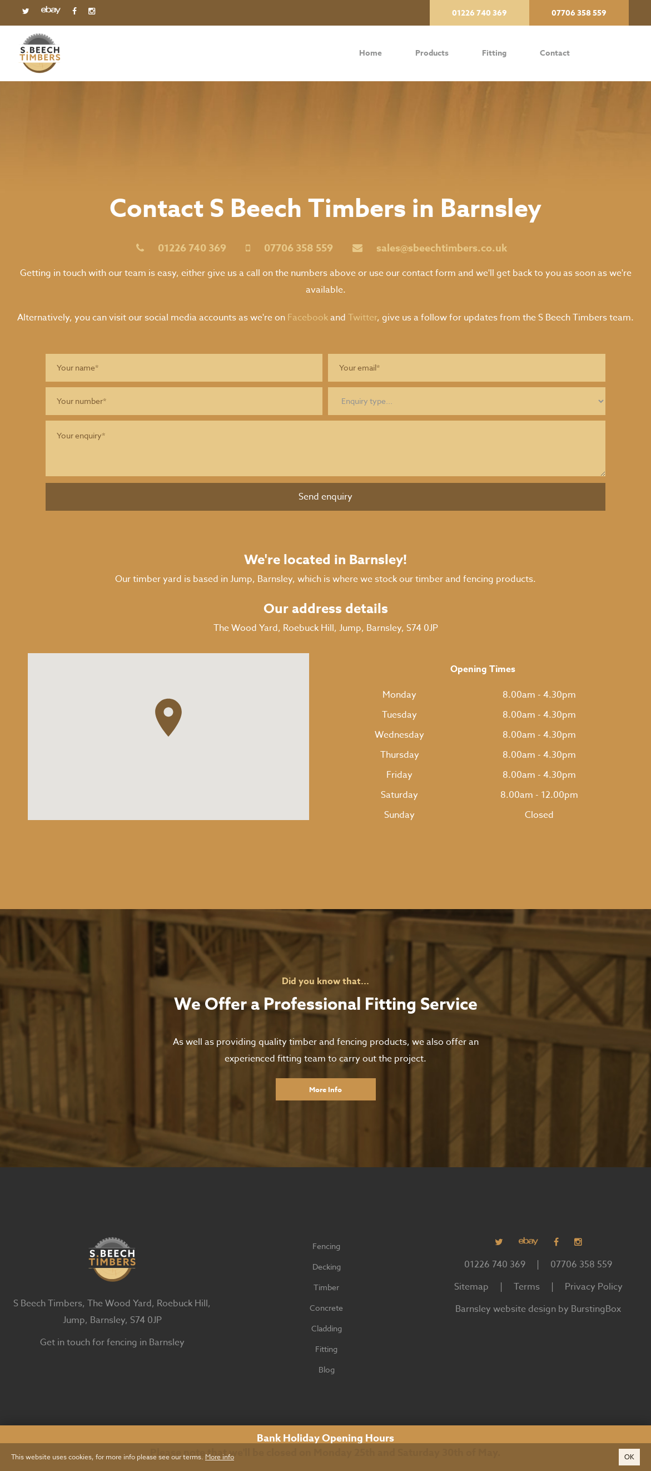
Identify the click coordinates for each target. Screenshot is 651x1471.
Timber (326, 1287)
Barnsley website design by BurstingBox (538, 1309)
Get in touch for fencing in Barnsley (112, 1342)
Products (432, 53)
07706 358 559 (298, 248)
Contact (554, 53)
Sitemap (471, 1287)
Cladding (326, 1328)
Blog (327, 1369)
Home (370, 53)
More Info (325, 1089)
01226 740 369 (192, 248)
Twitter (362, 317)
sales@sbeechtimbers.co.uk (441, 248)
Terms (527, 1287)
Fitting (494, 53)
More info (219, 1457)
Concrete (326, 1307)
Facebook (307, 317)
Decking (326, 1266)
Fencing (326, 1246)
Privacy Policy (594, 1287)
